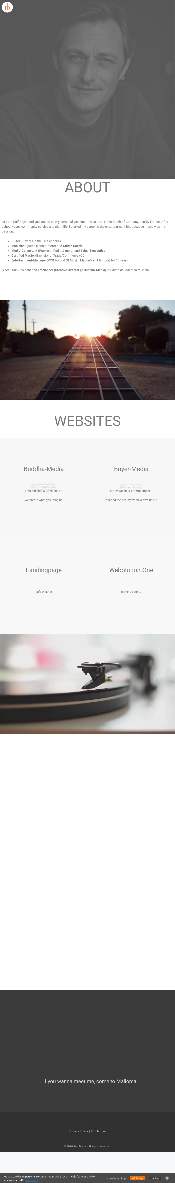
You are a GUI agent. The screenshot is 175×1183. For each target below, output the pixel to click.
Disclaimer (98, 1162)
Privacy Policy (78, 1162)
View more (32, 1180)
